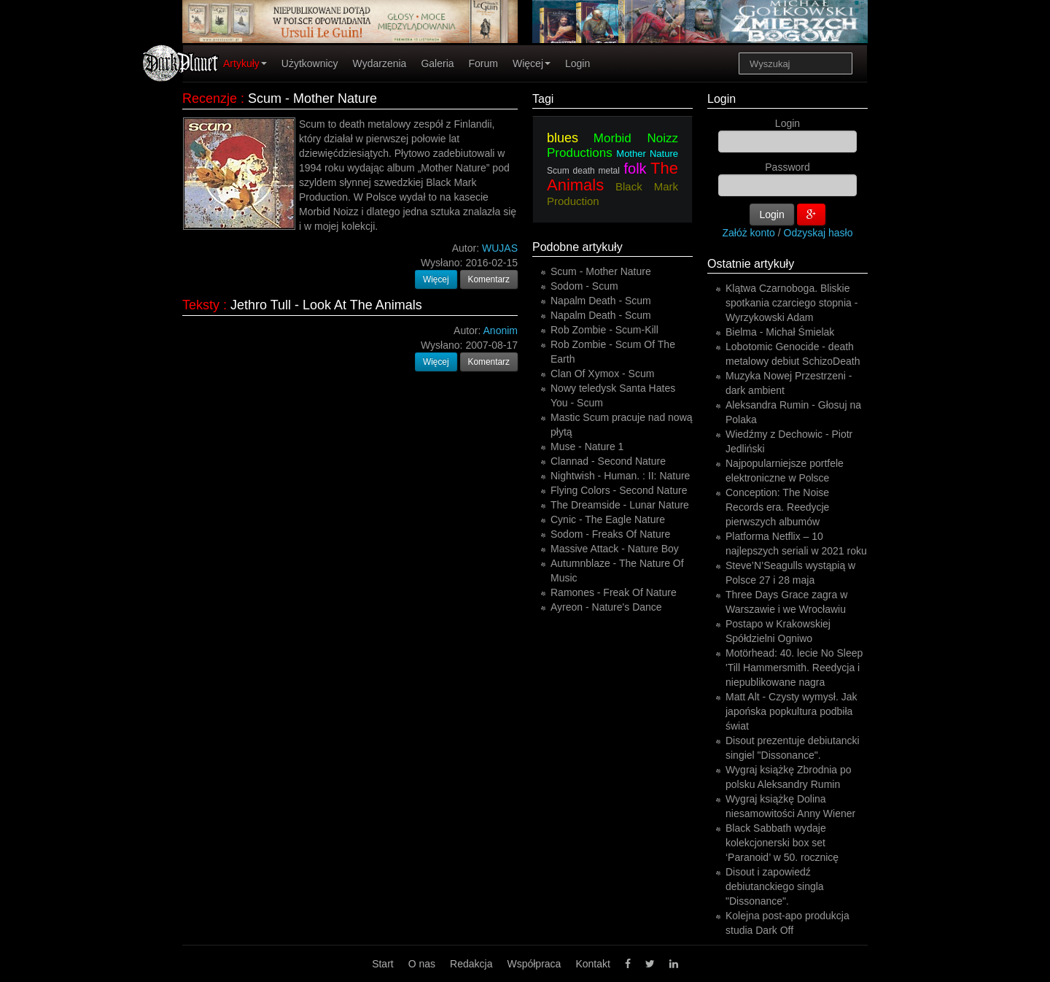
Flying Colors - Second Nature (619, 490)
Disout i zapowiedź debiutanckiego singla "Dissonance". (775, 886)
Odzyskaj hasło (818, 233)
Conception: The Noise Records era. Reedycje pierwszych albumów (777, 507)
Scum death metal (583, 171)
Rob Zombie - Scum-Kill (604, 330)
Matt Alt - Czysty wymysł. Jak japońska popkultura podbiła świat (791, 711)
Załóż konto (749, 233)
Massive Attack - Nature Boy (615, 548)
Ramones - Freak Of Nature (614, 592)
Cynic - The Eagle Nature (608, 519)
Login (577, 63)
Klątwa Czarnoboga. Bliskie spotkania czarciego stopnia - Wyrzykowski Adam (792, 302)
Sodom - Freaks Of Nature (610, 534)
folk (634, 169)
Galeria (437, 63)
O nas (421, 964)
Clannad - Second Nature (608, 461)
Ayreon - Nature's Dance (606, 607)
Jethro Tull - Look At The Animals (326, 305)
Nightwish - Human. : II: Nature (620, 476)
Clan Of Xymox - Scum (602, 373)
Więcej (532, 63)
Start (383, 964)
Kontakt (592, 964)
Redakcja (471, 964)
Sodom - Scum (584, 286)
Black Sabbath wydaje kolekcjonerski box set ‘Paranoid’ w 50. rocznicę (782, 842)
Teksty (200, 305)
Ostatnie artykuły (750, 264)
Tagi (542, 99)
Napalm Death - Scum (601, 300)
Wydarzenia (380, 63)
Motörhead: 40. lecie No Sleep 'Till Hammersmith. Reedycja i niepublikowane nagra (794, 667)
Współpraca (534, 964)
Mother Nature (647, 153)
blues (562, 138)
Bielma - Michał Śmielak (780, 332)
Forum (483, 63)
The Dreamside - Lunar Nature (620, 505)
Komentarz (489, 279)
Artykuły (245, 63)
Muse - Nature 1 (587, 446)
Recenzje (209, 98)
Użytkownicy (309, 63)
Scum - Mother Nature (312, 98)
